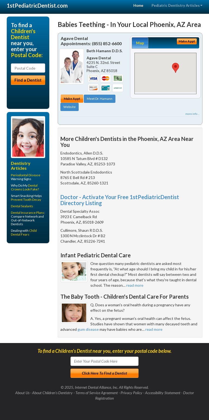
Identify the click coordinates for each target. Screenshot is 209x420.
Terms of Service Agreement (96, 392)
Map (140, 43)
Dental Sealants (22, 206)
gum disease (88, 329)
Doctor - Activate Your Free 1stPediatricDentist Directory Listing (119, 200)
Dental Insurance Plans (27, 213)
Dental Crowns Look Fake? (25, 187)
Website (69, 107)
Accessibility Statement (162, 392)
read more (134, 285)
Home (138, 5)
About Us (22, 392)
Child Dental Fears (24, 232)
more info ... (192, 113)
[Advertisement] (34, 290)
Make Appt (72, 99)
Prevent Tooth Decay (26, 199)
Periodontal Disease (25, 175)
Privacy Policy (131, 392)
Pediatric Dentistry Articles (177, 5)
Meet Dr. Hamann (99, 99)
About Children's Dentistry (52, 392)
